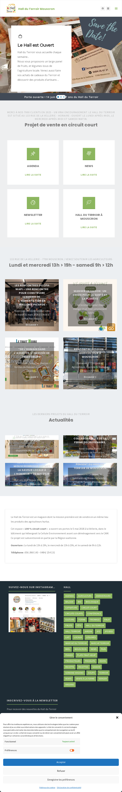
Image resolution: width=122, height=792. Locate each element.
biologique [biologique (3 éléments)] (92, 601)
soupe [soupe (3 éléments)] (91, 672)
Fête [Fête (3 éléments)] (79, 625)
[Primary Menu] (116, 8)
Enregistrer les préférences (61, 779)
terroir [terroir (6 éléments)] (103, 672)
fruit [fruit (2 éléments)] (107, 619)
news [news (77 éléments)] (94, 649)
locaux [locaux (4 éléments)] (78, 637)
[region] (61, 58)
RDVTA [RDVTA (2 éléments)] (102, 661)
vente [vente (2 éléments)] (68, 678)
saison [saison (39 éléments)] (96, 666)
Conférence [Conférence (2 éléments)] (94, 613)
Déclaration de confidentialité (69, 787)
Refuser (61, 770)
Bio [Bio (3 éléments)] (79, 601)
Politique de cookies (47, 787)
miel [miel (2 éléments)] (67, 649)
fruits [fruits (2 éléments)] (68, 625)
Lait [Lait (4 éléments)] (67, 637)
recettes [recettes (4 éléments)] (83, 666)
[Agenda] (33, 155)
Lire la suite (33, 174)
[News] (89, 155)
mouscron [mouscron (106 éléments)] (80, 649)
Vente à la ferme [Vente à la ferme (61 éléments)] (85, 678)
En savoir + (32, 325)
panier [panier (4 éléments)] (69, 655)
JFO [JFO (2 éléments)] (98, 631)
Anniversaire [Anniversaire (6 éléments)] (103, 595)
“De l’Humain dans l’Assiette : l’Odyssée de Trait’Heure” (32, 353)
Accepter (61, 762)
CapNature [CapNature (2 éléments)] (71, 607)
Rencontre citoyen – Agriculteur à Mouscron (90, 353)
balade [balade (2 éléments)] (69, 601)
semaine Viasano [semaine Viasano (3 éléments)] (74, 672)
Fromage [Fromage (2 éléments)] (95, 619)
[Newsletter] (33, 204)
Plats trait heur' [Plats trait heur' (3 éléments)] (86, 655)
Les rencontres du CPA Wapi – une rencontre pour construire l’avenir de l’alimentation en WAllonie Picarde (32, 295)
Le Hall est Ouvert (35, 45)
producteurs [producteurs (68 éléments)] (73, 661)
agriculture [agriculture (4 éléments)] (85, 595)
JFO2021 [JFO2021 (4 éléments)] (109, 631)
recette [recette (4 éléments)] (69, 666)
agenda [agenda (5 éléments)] (69, 595)
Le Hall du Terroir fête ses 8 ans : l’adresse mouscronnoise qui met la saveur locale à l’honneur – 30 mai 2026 (32, 466)
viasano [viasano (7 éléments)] (69, 684)
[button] (117, 717)
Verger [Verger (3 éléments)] (103, 678)
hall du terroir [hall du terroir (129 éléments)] (95, 625)
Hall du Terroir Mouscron (36, 9)
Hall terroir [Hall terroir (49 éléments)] (72, 631)
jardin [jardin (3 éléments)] (88, 631)
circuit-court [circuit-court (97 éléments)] (89, 607)
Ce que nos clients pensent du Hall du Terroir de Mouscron (90, 464)
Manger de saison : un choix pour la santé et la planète (90, 295)
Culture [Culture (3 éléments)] (69, 619)
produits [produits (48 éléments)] (90, 661)
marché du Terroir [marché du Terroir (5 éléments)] (76, 643)
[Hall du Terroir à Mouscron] (89, 204)
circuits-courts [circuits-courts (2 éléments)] (74, 613)
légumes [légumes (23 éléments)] (91, 637)
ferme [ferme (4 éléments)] (81, 619)
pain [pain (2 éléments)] (103, 649)
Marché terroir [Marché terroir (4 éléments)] (100, 643)
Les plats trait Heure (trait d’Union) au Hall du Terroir (32, 436)
